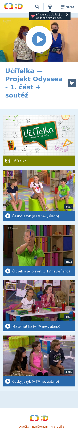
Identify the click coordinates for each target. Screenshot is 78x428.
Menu (66, 7)
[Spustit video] (39, 40)
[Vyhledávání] (37, 6)
